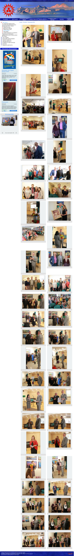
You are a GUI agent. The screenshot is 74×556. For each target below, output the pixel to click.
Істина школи (5, 102)
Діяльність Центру (7, 28)
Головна (20, 22)
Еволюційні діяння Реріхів (24, 19)
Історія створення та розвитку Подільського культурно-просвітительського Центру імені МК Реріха (9, 34)
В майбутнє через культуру (52, 19)
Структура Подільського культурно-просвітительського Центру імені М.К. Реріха (9, 24)
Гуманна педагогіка (33, 19)
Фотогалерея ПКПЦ (31, 22)
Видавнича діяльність (69, 19)
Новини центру (6, 27)
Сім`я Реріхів (15, 19)
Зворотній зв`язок (7, 29)
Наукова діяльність (43, 19)
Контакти (62, 19)
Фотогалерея (5, 30)
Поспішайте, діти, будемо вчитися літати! (8, 71)
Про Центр (5, 19)
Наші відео (5, 31)
